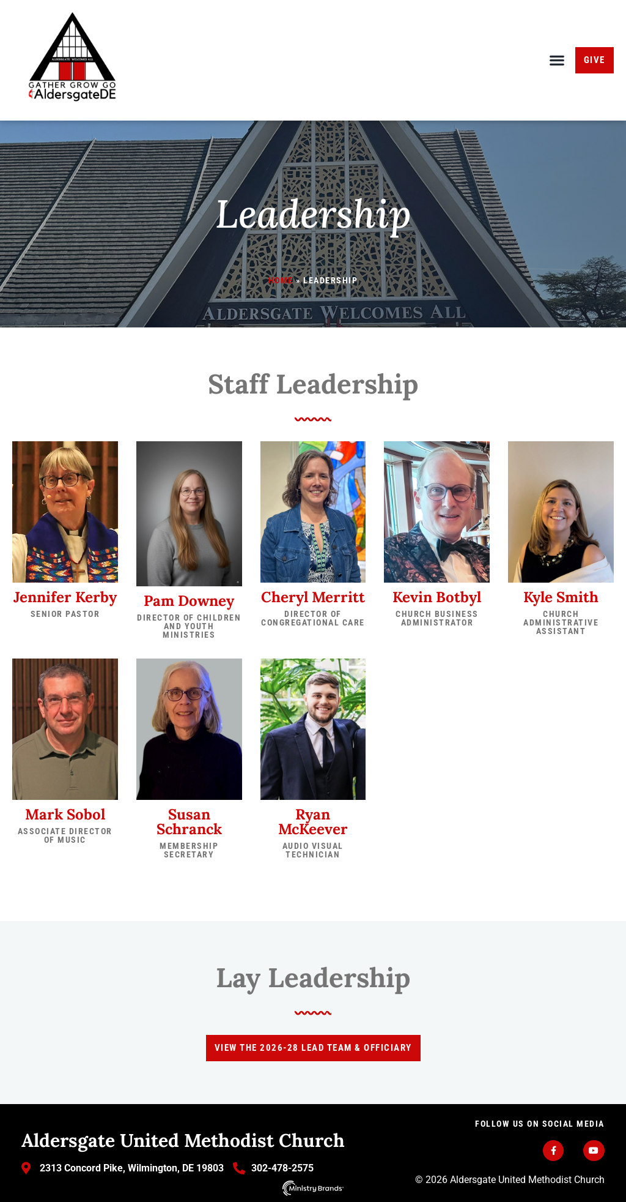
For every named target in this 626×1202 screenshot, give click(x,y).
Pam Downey (189, 600)
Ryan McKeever (313, 821)
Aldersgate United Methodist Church (183, 1140)
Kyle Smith (560, 597)
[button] (557, 60)
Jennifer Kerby (65, 597)
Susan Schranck (189, 821)
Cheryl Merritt (313, 597)
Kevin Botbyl (436, 597)
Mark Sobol (65, 814)
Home (280, 280)
